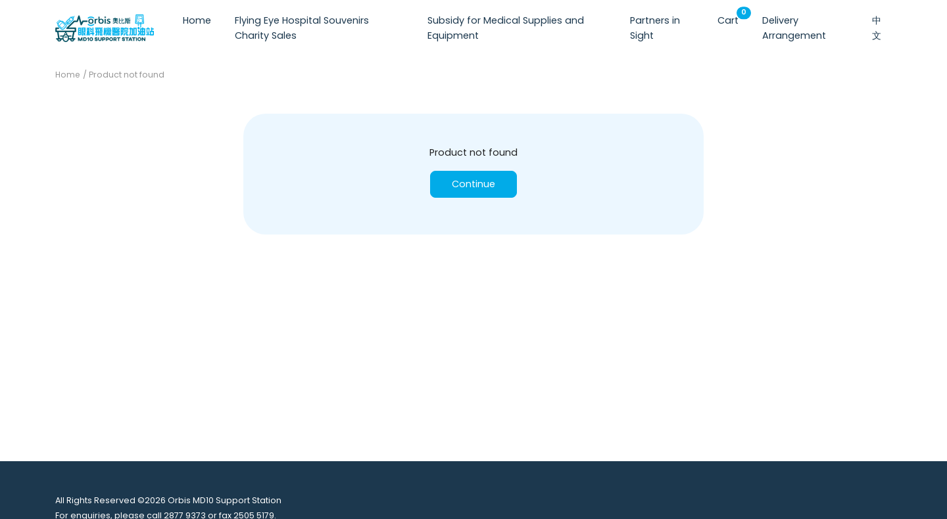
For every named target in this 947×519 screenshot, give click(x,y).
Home (197, 20)
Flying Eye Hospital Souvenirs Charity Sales (302, 28)
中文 (876, 28)
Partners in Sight (655, 28)
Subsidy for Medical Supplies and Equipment (505, 28)
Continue (473, 184)
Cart (730, 17)
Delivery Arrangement (794, 28)
